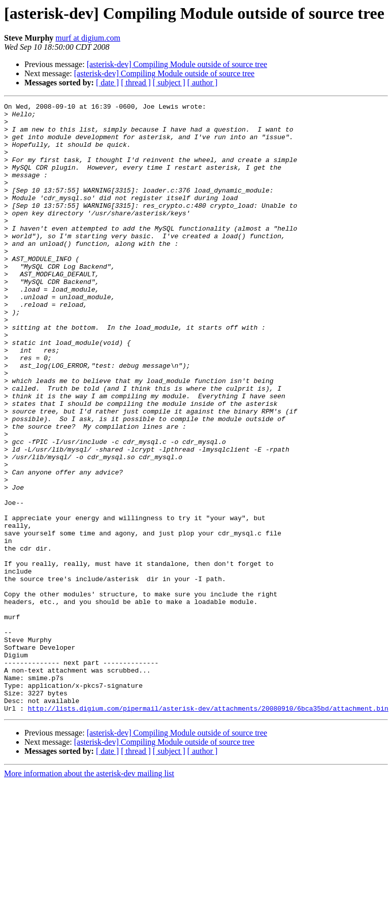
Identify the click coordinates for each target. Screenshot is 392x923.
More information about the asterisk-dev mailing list (89, 895)
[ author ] (202, 82)
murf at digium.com (87, 38)
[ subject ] (169, 82)
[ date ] (107, 82)
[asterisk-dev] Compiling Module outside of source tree (177, 64)
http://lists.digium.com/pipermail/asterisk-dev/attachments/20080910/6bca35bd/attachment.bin (208, 830)
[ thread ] (136, 82)
